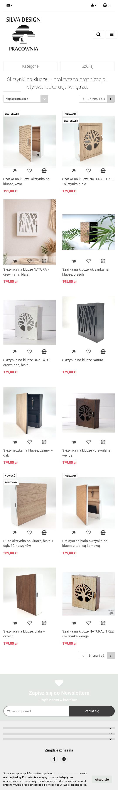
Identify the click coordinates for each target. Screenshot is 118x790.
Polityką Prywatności (66, 773)
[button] (107, 5)
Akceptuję (102, 779)
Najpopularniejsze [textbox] (17, 98)
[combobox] (25, 99)
